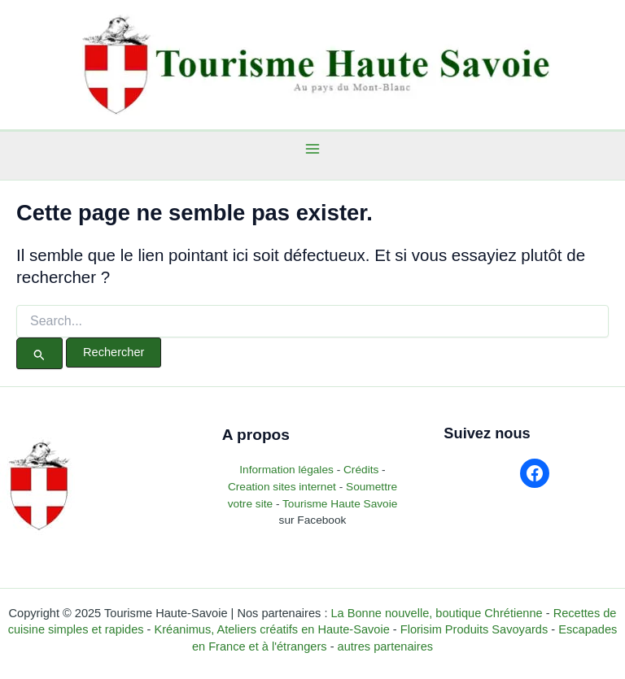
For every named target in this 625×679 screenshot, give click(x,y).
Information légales (287, 470)
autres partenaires (386, 646)
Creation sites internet (282, 487)
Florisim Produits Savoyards (474, 629)
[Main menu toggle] (313, 148)
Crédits (360, 470)
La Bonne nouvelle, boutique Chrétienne (436, 613)
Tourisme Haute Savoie (339, 504)
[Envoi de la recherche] (39, 353)
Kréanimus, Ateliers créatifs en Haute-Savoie (272, 629)
